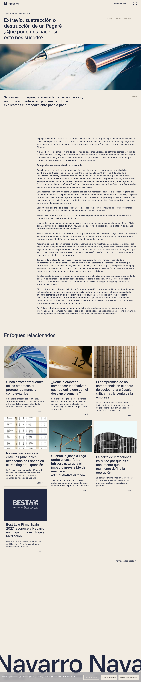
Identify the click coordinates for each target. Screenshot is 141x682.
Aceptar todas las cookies (128, 677)
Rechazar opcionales (109, 677)
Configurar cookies (91, 677)
